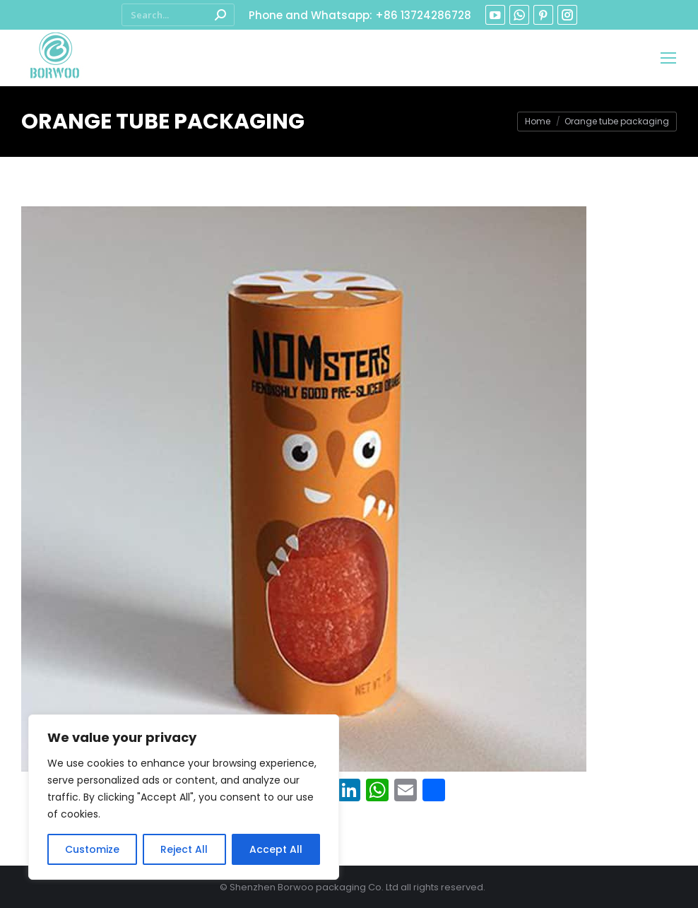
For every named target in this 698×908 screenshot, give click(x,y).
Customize (92, 849)
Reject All (184, 849)
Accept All (275, 849)
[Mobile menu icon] (668, 57)
